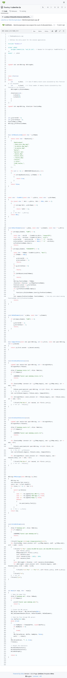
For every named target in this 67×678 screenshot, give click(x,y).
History (46, 31)
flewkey (7, 7)
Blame (40, 31)
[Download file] (52, 31)
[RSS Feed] (43, 7)
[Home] (3, 2)
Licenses (35, 676)
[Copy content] (56, 31)
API (41, 676)
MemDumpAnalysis (15, 20)
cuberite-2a (16, 7)
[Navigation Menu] (64, 2)
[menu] (28, 676)
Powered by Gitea (18, 674)
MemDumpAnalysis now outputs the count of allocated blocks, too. (34, 25)
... (54, 25)
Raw (34, 31)
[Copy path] (38, 20)
